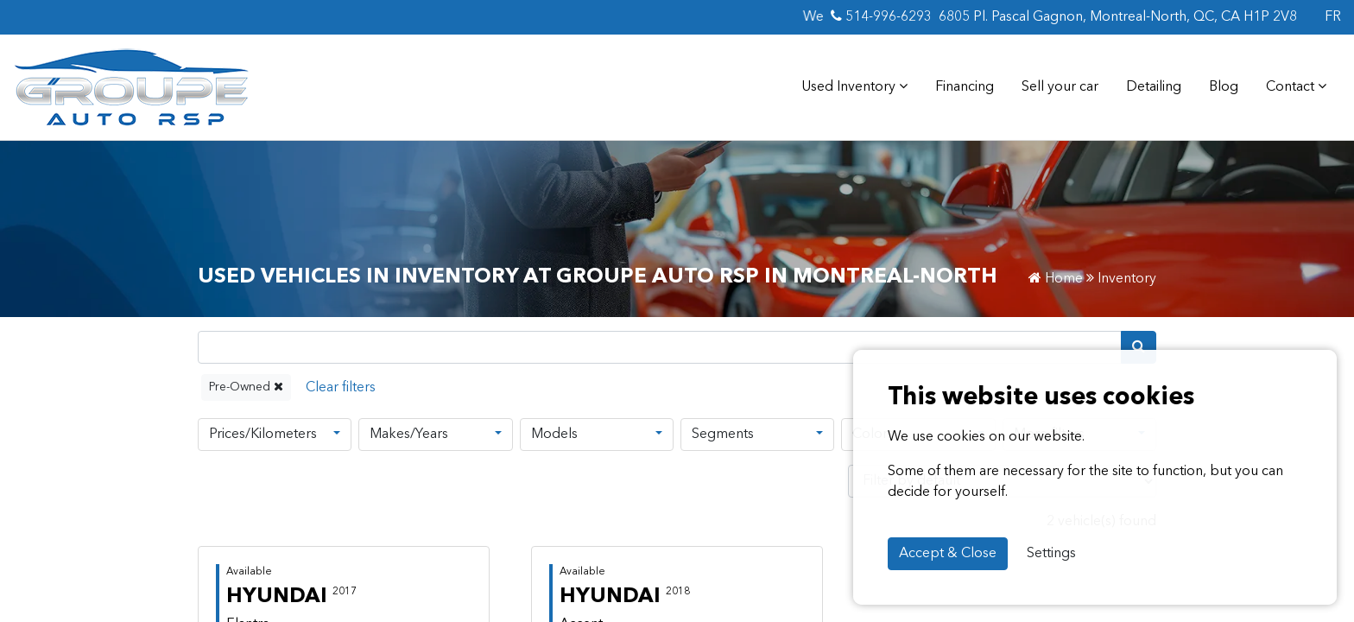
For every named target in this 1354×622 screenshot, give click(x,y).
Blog (1229, 87)
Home (1063, 279)
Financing (971, 87)
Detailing (1159, 87)
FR (1332, 17)
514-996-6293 (878, 17)
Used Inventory (863, 87)
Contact (1298, 87)
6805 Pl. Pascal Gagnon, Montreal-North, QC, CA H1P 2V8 (1113, 17)
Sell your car (1066, 87)
